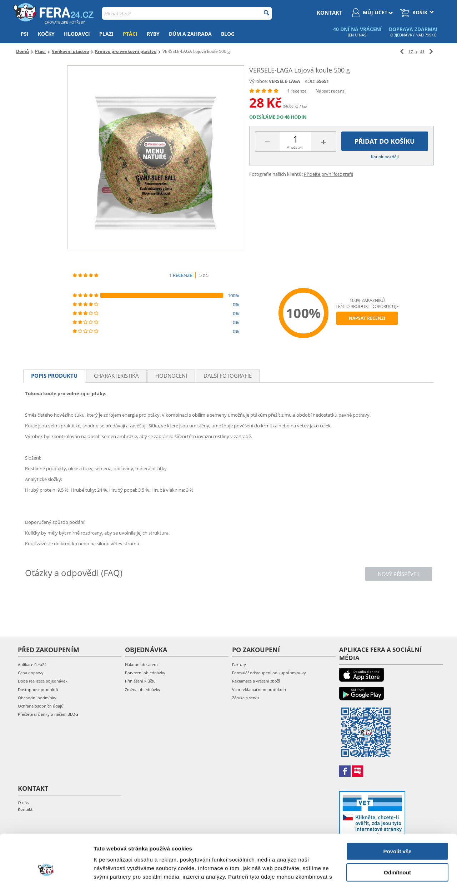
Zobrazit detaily (114, 869)
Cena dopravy (31, 672)
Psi (25, 33)
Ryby (153, 33)
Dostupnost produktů (38, 689)
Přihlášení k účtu (140, 681)
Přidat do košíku (385, 141)
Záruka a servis (245, 697)
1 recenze (297, 91)
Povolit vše (397, 807)
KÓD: (310, 81)
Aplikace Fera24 (32, 664)
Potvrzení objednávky (145, 672)
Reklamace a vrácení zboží (256, 681)
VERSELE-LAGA (284, 81)
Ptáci (130, 33)
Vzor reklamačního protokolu (259, 689)
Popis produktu (54, 375)
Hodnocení (171, 375)
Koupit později (385, 157)
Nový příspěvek (399, 573)
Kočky (46, 33)
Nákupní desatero (141, 664)
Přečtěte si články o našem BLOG (48, 714)
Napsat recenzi (331, 91)
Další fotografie (228, 375)
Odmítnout (397, 827)
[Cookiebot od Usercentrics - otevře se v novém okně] (46, 869)
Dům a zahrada (190, 33)
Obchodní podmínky (37, 697)
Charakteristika (116, 375)
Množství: (294, 147)
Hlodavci (77, 33)
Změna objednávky (142, 689)
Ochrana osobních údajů (41, 706)
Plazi (106, 33)
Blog (228, 33)
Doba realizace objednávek (42, 681)
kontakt (329, 12)
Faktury (239, 664)
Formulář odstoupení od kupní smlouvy (269, 672)
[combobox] (187, 13)
